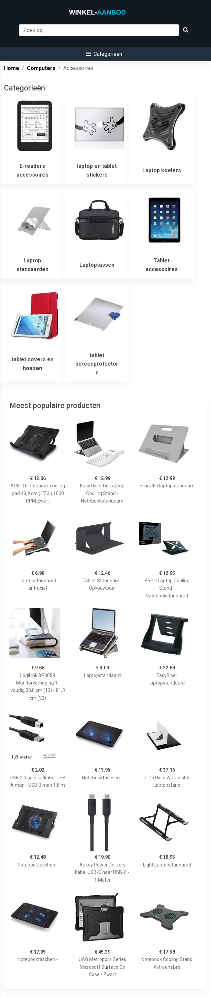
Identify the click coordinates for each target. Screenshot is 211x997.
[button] (104, 54)
